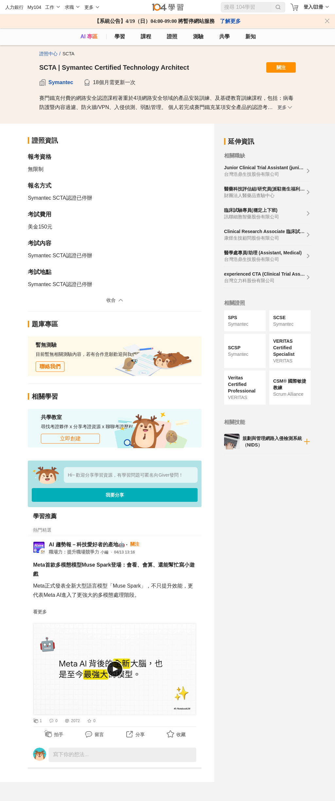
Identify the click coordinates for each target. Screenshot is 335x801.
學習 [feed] (120, 36)
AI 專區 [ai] (88, 36)
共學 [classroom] (224, 36)
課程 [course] (146, 36)
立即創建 (70, 438)
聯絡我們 (50, 366)
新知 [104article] (250, 36)
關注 (281, 67)
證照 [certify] (172, 36)
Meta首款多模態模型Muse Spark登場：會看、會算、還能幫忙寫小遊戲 (114, 569)
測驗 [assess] (198, 36)
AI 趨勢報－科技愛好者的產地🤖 (87, 544)
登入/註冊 (313, 6)
